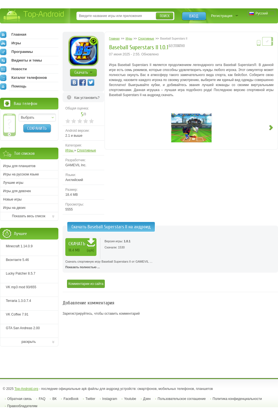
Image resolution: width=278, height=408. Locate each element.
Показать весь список (28, 216)
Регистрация (221, 16)
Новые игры (12, 199)
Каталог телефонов (23, 78)
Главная (13, 34)
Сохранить (37, 128)
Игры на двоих (14, 208)
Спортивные (86, 150)
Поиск (165, 16)
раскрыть (28, 342)
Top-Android (34, 16)
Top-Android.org (26, 389)
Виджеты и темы (21, 60)
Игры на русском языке (21, 174)
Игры (69, 150)
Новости (13, 69)
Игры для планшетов (19, 166)
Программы (16, 52)
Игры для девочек (17, 191)
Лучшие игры (13, 183)
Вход (193, 16)
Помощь (13, 86)
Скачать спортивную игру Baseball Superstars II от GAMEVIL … (170, 265)
